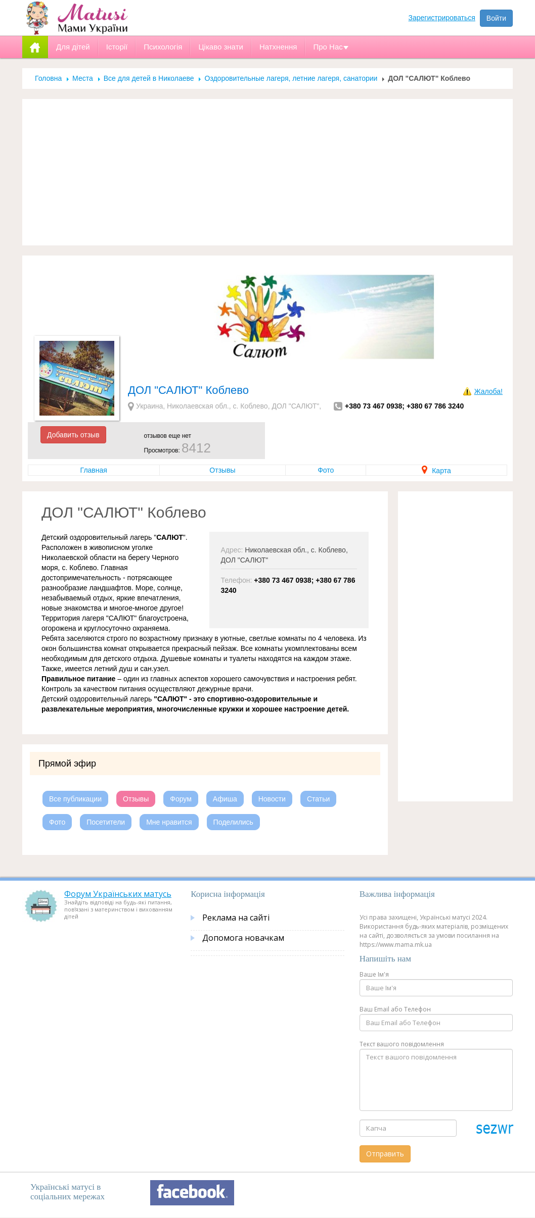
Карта (436, 471)
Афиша (225, 799)
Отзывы (222, 470)
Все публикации (75, 799)
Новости (272, 799)
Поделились (233, 822)
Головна (48, 78)
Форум (181, 799)
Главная (93, 470)
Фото (326, 470)
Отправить (385, 1153)
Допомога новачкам (243, 937)
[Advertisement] (267, 172)
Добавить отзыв (73, 435)
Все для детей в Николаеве (149, 78)
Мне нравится (169, 822)
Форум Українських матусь (117, 893)
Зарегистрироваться (442, 18)
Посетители (105, 822)
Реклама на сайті (236, 917)
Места (82, 78)
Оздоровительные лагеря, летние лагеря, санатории (290, 78)
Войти (496, 18)
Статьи (318, 799)
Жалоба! (488, 391)
